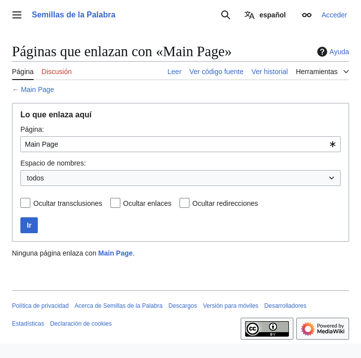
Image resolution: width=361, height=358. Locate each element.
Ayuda (332, 52)
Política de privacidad (40, 305)
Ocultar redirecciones (225, 203)
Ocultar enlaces (147, 203)
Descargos (183, 305)
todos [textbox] (35, 178)
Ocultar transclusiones (67, 203)
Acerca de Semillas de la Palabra (119, 305)
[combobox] (180, 144)
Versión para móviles (230, 305)
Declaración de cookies (81, 323)
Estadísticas (28, 323)
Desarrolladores (286, 305)
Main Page (37, 89)
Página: (32, 129)
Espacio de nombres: (53, 163)
